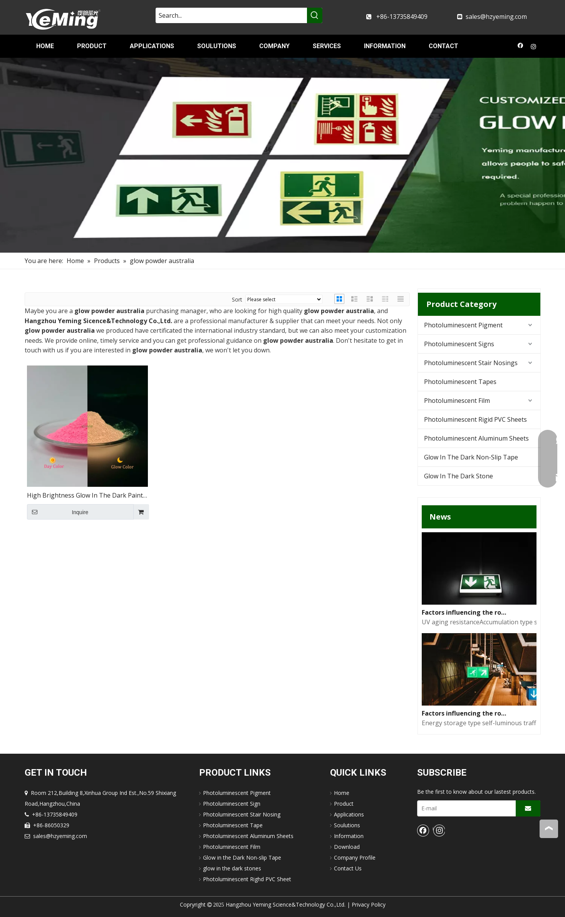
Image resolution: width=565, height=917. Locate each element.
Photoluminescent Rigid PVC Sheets (475, 419)
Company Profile (355, 857)
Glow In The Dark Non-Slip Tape (471, 457)
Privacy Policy (369, 904)
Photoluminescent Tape (233, 825)
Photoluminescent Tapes (460, 381)
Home (341, 792)
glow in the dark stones (232, 868)
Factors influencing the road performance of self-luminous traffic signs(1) (465, 713)
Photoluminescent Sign (231, 803)
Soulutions (347, 825)
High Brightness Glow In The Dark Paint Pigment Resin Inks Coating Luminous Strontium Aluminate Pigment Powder (85, 496)
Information (349, 836)
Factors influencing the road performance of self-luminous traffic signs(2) (465, 612)
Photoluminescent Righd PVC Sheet (247, 879)
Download (347, 846)
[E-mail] (464, 808)
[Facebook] (520, 47)
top (548, 828)
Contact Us (348, 868)
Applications (349, 814)
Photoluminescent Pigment (463, 325)
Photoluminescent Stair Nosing (241, 814)
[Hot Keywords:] (314, 15)
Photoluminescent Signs (459, 344)
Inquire (58, 512)
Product (344, 803)
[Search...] (231, 15)
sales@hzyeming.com (496, 16)
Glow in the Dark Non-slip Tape (242, 857)
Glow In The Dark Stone (458, 476)
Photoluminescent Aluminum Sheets (476, 438)
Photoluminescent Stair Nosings (471, 363)
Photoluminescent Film (457, 400)
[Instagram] (533, 47)
